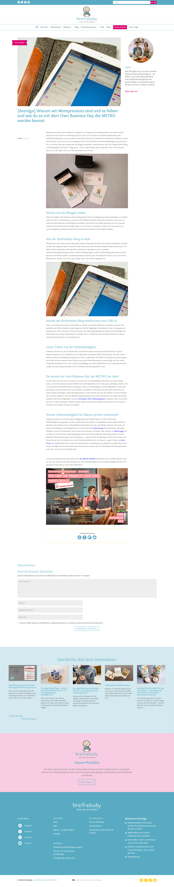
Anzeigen (25, 138)
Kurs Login (133, 27)
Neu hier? (44, 27)
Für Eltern (20, 42)
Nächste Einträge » (29, 719)
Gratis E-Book (120, 27)
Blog (77, 27)
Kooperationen (95, 826)
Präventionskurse (88, 27)
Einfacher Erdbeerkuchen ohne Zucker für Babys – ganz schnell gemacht (141, 849)
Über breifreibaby (96, 822)
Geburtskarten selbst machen (117, 685)
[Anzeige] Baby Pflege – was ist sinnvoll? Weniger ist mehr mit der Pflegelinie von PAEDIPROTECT (54, 691)
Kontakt (56, 834)
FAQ (102, 27)
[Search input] (132, 2)
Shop (108, 27)
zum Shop (85, 781)
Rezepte (66, 27)
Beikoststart (56, 27)
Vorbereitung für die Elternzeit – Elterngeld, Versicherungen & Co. (22, 686)
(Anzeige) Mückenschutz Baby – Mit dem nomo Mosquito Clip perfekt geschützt (86, 690)
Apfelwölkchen (134, 857)
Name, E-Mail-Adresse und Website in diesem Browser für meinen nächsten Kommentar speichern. (61, 623)
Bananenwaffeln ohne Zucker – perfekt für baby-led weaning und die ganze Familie (142, 825)
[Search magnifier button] (155, 2)
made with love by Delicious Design (87, 880)
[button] (79, 537)
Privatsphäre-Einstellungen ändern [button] (67, 847)
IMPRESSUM (39, 880)
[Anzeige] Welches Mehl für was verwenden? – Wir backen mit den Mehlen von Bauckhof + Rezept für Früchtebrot (150, 691)
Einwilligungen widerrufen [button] (64, 858)
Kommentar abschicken (87, 628)
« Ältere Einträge (15, 716)
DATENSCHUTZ (51, 880)
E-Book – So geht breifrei (63, 830)
